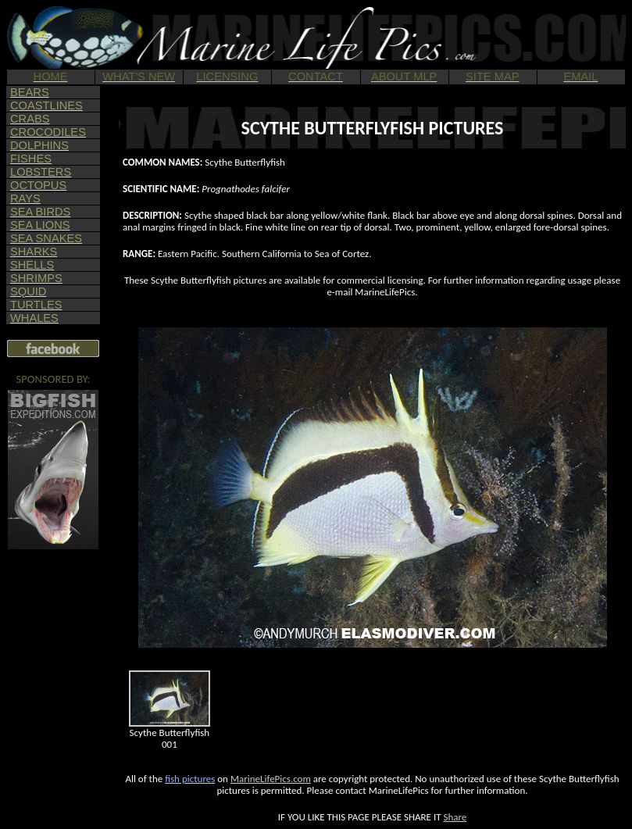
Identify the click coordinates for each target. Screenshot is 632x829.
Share (454, 817)
